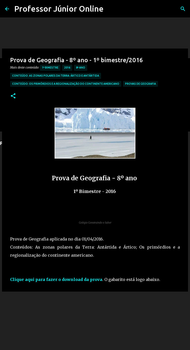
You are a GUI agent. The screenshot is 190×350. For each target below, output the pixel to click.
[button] (13, 96)
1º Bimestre (50, 67)
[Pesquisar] (183, 9)
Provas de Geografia (140, 83)
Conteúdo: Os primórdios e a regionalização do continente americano (65, 83)
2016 (67, 67)
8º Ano (80, 67)
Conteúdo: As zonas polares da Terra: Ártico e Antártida (55, 75)
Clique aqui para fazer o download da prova (56, 279)
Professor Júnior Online (59, 8)
